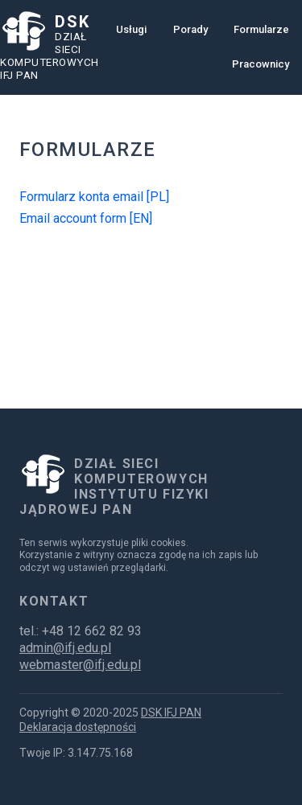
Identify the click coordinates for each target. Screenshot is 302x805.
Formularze (261, 29)
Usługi (131, 29)
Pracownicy (260, 64)
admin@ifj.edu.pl (65, 647)
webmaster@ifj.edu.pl (80, 664)
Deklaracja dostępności (77, 727)
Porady (190, 29)
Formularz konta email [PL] (94, 196)
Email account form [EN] (85, 218)
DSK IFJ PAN (171, 712)
